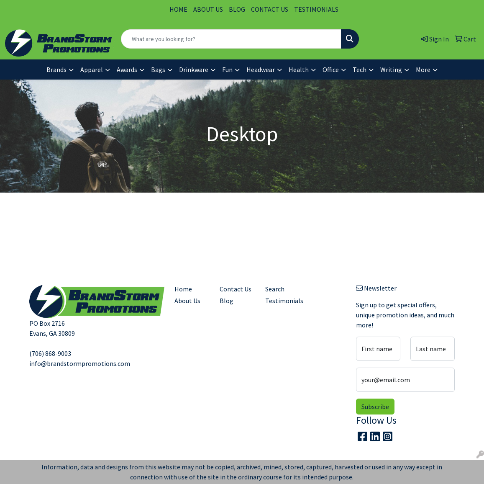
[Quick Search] (231, 39)
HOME (178, 9)
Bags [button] (158, 69)
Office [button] (331, 69)
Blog (226, 300)
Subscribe (375, 406)
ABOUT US (208, 9)
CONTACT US (269, 9)
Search (274, 289)
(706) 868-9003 (50, 353)
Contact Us (235, 289)
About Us (187, 300)
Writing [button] (391, 69)
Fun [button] (227, 69)
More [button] (423, 69)
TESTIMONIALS (316, 9)
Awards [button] (127, 69)
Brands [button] (56, 69)
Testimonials (282, 300)
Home (183, 289)
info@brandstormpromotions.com (79, 363)
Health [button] (299, 69)
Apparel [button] (91, 69)
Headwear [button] (260, 69)
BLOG (237, 9)
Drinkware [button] (193, 69)
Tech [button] (359, 69)
